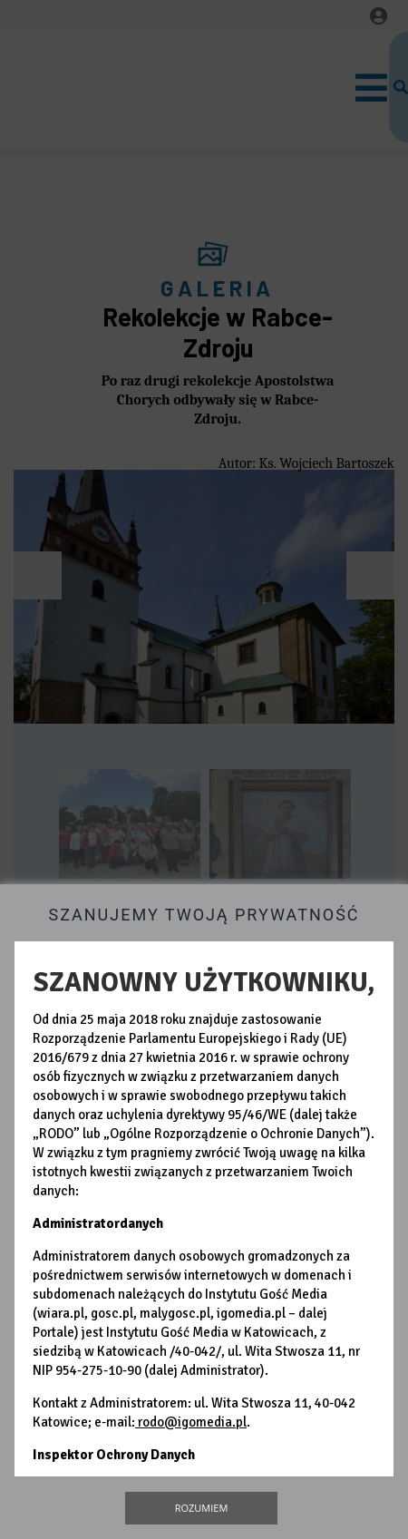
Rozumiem (201, 1508)
